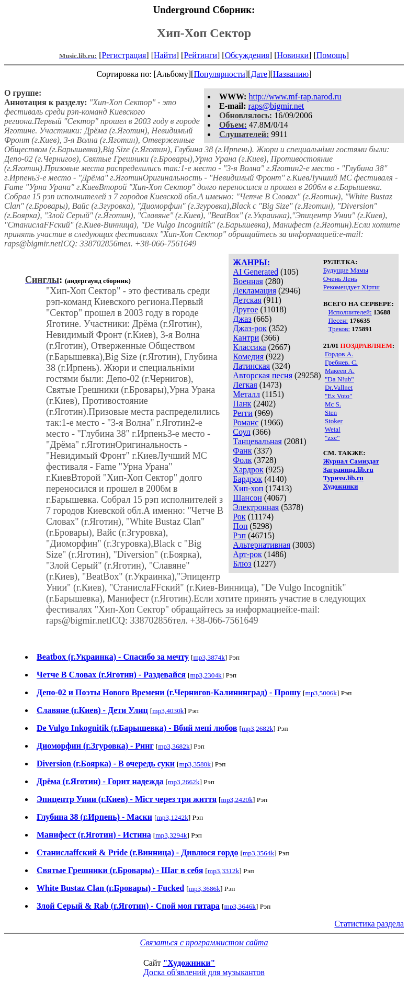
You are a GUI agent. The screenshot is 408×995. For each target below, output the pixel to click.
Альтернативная (261, 544)
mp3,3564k (258, 853)
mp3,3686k (204, 888)
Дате (259, 74)
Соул (241, 431)
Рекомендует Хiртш (351, 287)
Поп (240, 526)
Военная (248, 281)
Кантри (246, 337)
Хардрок (248, 469)
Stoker (334, 421)
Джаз (242, 318)
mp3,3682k (173, 746)
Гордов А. (339, 354)
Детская (247, 300)
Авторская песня (262, 375)
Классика (249, 347)
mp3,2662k (183, 782)
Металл (246, 394)
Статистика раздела (369, 923)
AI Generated (255, 271)
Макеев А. (340, 371)
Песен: (338, 320)
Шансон (247, 497)
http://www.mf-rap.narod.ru (294, 96)
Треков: (339, 329)
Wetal (333, 429)
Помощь (331, 55)
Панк (242, 403)
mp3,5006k (321, 693)
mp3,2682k (257, 728)
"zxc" (332, 438)
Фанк (242, 450)
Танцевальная (257, 441)
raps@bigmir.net (276, 105)
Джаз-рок (250, 328)
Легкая (245, 384)
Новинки (293, 55)
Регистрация (124, 55)
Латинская (251, 365)
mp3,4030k (168, 711)
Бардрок (247, 478)
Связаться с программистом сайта (204, 942)
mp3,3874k (208, 657)
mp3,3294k (171, 835)
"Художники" (189, 962)
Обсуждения (247, 55)
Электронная (256, 507)
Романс (245, 422)
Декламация (254, 290)
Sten (331, 412)
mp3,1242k (172, 817)
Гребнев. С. (341, 362)
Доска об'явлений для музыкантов (204, 972)
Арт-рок (247, 554)
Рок (239, 516)
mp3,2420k (237, 800)
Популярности (219, 74)
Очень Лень (340, 278)
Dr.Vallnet (339, 387)
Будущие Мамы (345, 270)
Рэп (239, 535)
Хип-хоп (248, 488)
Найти (165, 55)
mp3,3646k (240, 906)
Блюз (242, 563)
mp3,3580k (195, 764)
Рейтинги (200, 55)
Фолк (242, 460)
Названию (291, 74)
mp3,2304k (205, 675)
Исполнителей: (349, 312)
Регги (242, 413)
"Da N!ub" (339, 379)
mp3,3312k (223, 871)
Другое (245, 309)
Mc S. (333, 404)
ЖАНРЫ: (251, 262)
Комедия (248, 356)
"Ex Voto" (338, 396)
